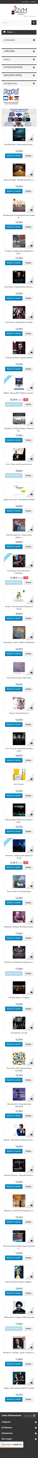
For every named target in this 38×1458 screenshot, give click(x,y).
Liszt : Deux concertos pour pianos (19, 464)
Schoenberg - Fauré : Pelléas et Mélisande (19, 642)
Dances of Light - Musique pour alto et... (19, 180)
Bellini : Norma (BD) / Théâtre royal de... (19, 393)
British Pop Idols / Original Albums (19, 358)
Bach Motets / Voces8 (19, 1033)
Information (10, 83)
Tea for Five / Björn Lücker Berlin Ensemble (19, 1069)
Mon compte (7, 1439)
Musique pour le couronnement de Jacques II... (19, 216)
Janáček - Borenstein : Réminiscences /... (19, 1140)
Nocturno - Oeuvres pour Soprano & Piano (19, 856)
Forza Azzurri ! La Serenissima (19, 891)
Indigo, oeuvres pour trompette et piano (19, 1388)
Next (32, 117)
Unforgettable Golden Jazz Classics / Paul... (19, 821)
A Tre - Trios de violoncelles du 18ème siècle (19, 749)
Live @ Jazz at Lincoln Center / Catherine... (19, 572)
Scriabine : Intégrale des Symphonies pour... (19, 252)
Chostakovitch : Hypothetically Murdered (19, 1105)
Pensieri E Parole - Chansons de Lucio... (19, 1175)
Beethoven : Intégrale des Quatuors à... (19, 962)
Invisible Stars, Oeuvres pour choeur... (19, 144)
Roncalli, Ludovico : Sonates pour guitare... (19, 536)
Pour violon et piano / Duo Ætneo (19, 678)
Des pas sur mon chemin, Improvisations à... (19, 1247)
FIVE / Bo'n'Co (19, 784)
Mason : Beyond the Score (19, 713)
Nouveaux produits (13, 67)
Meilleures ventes (13, 75)
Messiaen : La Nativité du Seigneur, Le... (19, 1211)
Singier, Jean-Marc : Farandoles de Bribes (19, 499)
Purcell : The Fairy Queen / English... (19, 1282)
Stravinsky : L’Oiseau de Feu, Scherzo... (19, 287)
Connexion (32, 1)
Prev (5, 117)
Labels (7, 59)
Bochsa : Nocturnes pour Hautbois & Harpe (19, 607)
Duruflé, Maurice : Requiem (19, 997)
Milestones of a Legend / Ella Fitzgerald (19, 1317)
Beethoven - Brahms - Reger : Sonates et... (19, 1353)
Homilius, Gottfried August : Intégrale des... (19, 429)
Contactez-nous (25, 1)
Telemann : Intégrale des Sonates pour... (19, 927)
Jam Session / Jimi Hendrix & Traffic (19, 322)
